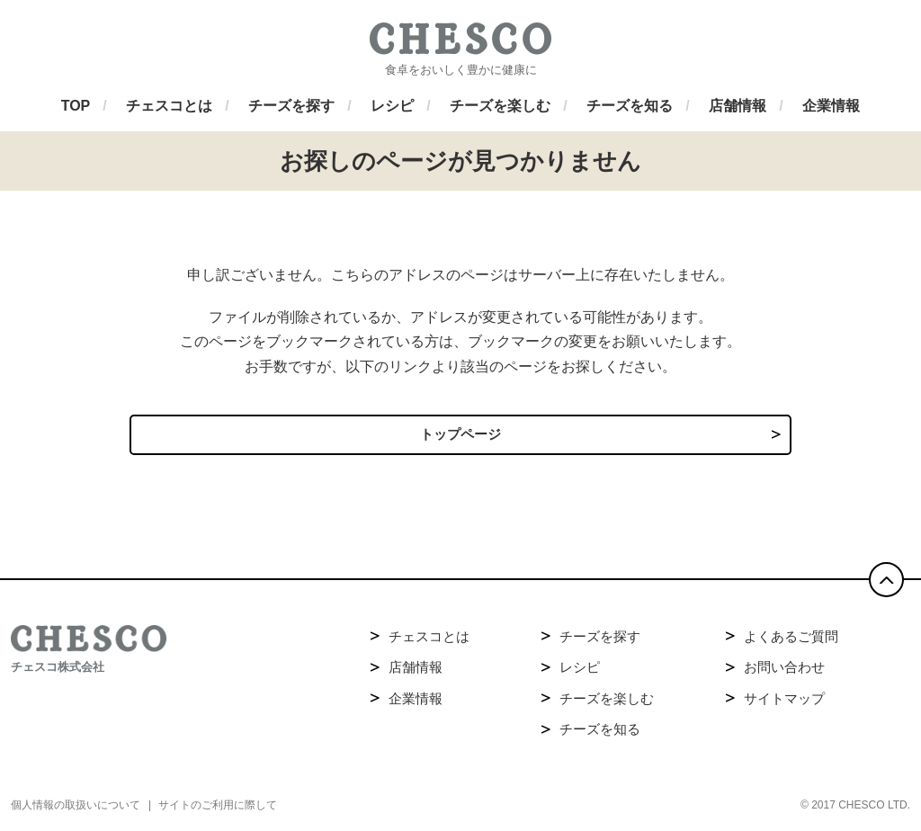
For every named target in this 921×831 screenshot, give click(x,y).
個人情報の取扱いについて (75, 809)
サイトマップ (784, 702)
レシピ (579, 671)
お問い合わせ (784, 671)
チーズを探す (599, 640)
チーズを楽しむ (606, 702)
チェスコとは (429, 640)
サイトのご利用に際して (217, 809)
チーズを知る (599, 733)
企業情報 (416, 702)
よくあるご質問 (791, 640)
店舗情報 (416, 671)
